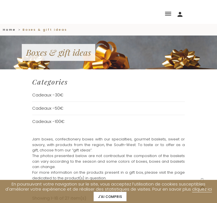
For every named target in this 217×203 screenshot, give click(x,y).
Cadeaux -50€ (47, 108)
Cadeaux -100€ (48, 121)
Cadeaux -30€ (47, 95)
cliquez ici (202, 189)
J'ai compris (110, 196)
